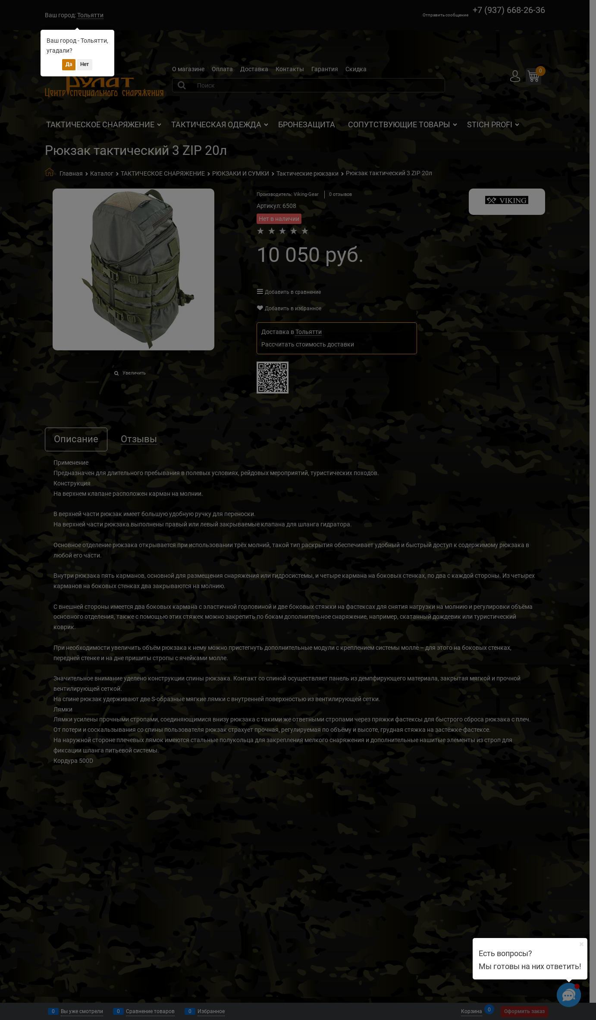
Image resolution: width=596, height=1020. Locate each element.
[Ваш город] (581, 944)
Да (69, 64)
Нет (84, 64)
